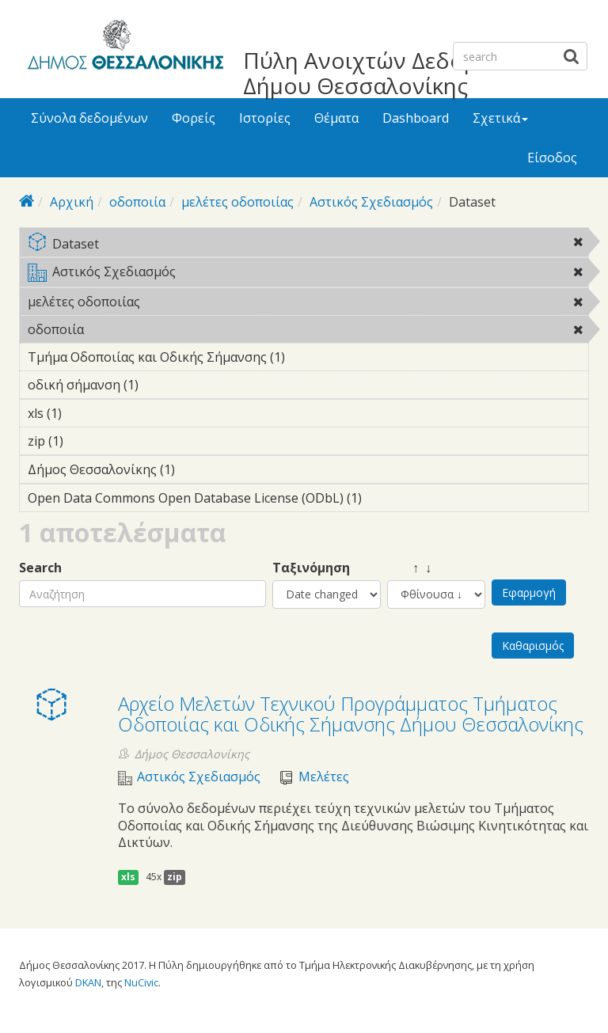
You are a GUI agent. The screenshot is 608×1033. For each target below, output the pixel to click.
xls (128, 876)
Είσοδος (552, 157)
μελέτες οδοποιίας (237, 202)
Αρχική (71, 202)
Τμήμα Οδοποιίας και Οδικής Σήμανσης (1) (308, 359)
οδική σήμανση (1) (163, 384)
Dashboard (415, 118)
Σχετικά (500, 118)
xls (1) (86, 413)
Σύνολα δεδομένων (89, 118)
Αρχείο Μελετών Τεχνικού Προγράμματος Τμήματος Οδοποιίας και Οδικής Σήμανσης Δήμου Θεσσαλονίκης (350, 713)
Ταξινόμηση (311, 568)
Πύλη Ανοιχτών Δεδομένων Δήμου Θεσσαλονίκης (386, 72)
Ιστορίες (265, 118)
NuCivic (141, 982)
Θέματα (336, 118)
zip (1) (88, 441)
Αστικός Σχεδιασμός (371, 202)
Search (40, 568)
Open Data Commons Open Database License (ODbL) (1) (308, 500)
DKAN (88, 982)
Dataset (308, 245)
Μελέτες (323, 777)
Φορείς (193, 118)
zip (174, 876)
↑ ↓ (409, 568)
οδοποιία (137, 202)
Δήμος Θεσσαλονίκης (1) (199, 469)
